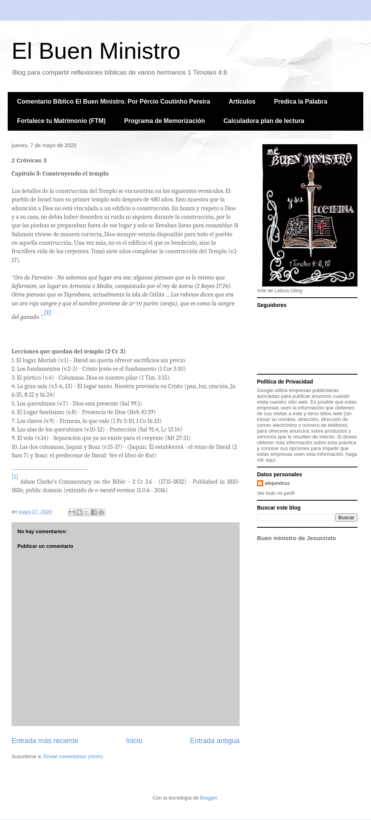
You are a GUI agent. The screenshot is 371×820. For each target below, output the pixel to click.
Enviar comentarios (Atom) (73, 756)
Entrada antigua (215, 741)
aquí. (271, 460)
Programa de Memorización (164, 121)
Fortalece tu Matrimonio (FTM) (61, 121)
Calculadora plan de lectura (263, 121)
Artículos (242, 101)
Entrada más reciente (45, 741)
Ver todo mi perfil (276, 493)
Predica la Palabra (300, 101)
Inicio (134, 741)
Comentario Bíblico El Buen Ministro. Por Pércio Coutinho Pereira (113, 101)
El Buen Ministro (96, 51)
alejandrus (277, 483)
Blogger (208, 798)
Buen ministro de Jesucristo (296, 538)
